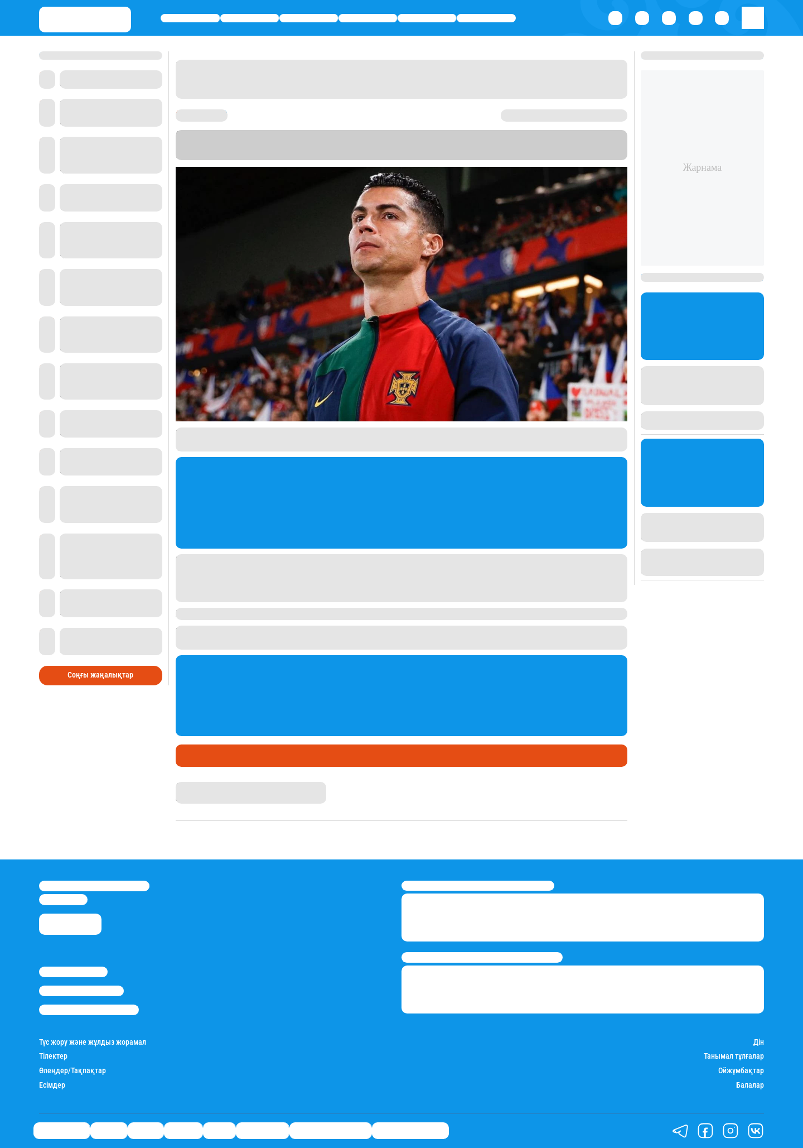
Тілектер (53, 1056)
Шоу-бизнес (486, 18)
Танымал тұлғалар (734, 1056)
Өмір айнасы (190, 18)
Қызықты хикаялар (330, 1131)
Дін (758, 1042)
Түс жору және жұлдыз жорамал (92, 1042)
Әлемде (368, 18)
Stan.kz (566, 145)
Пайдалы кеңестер (410, 1131)
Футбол (227, 756)
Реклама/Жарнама (81, 991)
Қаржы (249, 18)
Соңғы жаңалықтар (100, 675)
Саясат (308, 18)
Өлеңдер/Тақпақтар (72, 1071)
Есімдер (52, 1085)
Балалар (750, 1085)
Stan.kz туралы (73, 972)
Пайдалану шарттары (89, 1010)
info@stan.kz (63, 899)
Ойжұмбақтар (741, 1071)
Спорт (426, 18)
